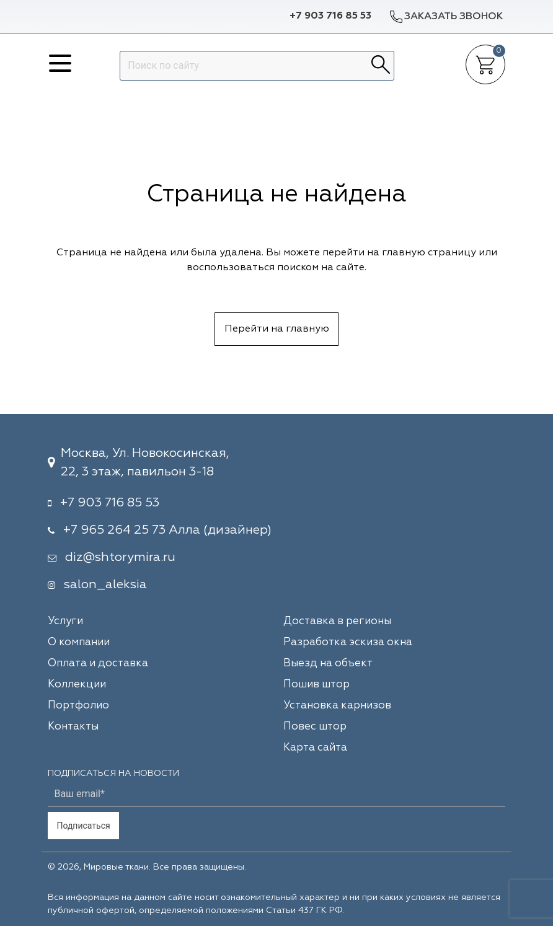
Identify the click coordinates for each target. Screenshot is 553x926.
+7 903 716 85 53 (330, 16)
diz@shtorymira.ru (120, 557)
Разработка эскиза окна (347, 642)
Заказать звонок (446, 16)
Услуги (65, 621)
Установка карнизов (337, 705)
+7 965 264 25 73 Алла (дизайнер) (167, 530)
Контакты (73, 726)
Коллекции (77, 684)
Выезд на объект (328, 663)
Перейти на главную (276, 329)
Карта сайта (315, 748)
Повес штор (315, 726)
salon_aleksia (105, 584)
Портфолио (78, 705)
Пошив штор (316, 684)
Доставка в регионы (337, 621)
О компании (79, 642)
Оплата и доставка (98, 663)
